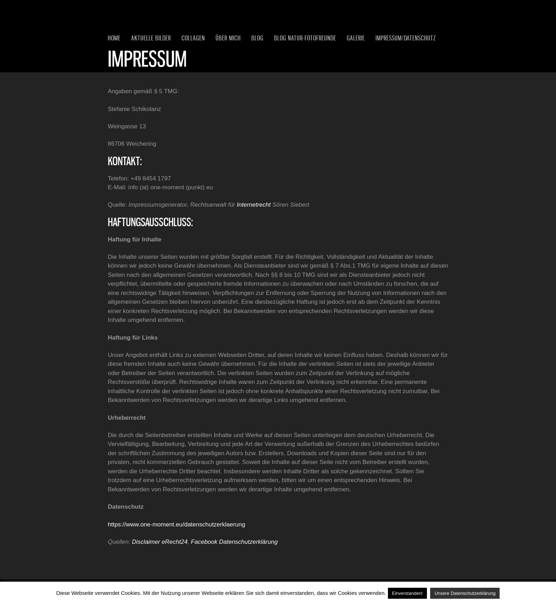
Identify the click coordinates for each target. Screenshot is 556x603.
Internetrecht (254, 204)
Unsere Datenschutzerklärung (464, 593)
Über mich (228, 38)
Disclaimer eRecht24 (160, 541)
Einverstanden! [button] (407, 593)
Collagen (193, 38)
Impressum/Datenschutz (406, 38)
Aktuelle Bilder (151, 38)
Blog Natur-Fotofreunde (305, 38)
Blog (257, 38)
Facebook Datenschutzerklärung (234, 541)
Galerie (356, 38)
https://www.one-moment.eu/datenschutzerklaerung (176, 524)
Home (114, 38)
